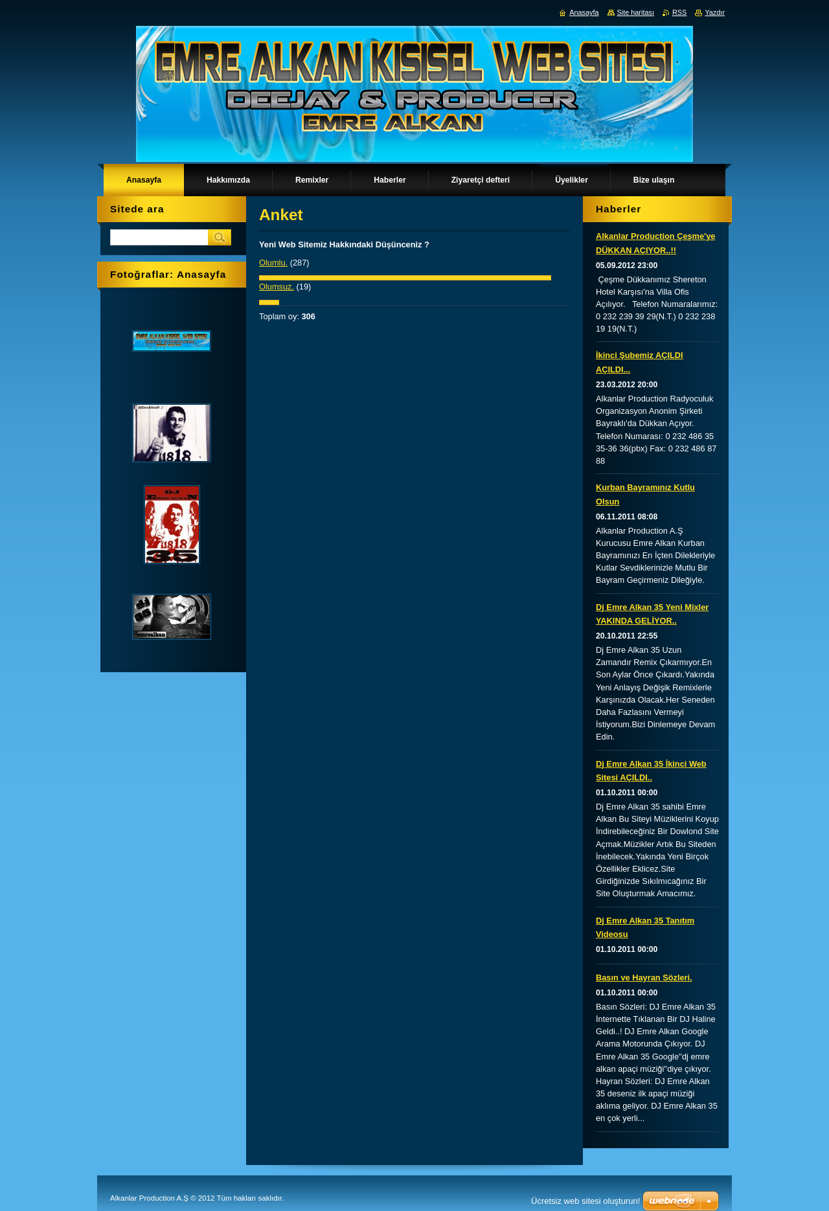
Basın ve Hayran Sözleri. (644, 977)
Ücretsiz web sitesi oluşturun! (585, 1201)
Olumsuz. (276, 286)
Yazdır (715, 12)
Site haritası (635, 12)
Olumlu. (273, 262)
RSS (679, 12)
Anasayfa (583, 12)
